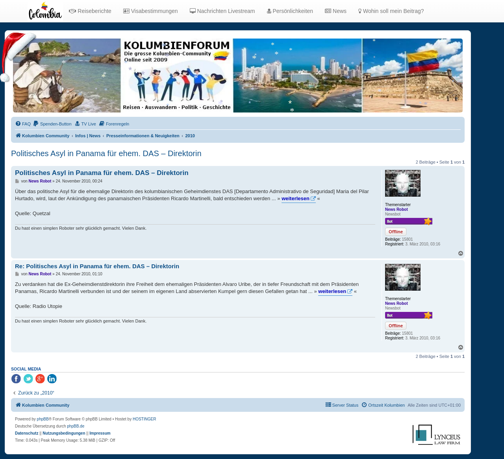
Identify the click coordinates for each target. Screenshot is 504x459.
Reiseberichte (90, 11)
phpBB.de (75, 426)
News (335, 11)
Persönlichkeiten (290, 11)
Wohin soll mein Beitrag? (391, 11)
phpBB (43, 419)
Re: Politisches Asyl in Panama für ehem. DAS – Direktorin (97, 266)
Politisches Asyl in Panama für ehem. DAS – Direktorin (106, 153)
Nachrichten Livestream (222, 11)
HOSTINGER (144, 419)
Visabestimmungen (150, 11)
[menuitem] (23, 124)
